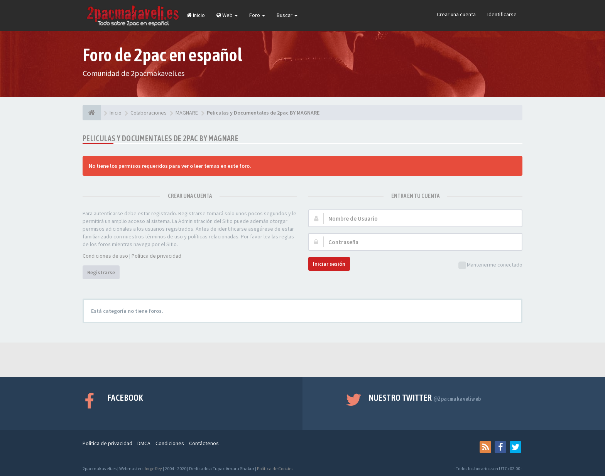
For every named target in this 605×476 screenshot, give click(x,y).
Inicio (196, 15)
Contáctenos (204, 443)
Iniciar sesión (329, 263)
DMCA (143, 443)
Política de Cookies (275, 468)
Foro (257, 15)
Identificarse (502, 14)
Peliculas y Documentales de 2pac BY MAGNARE (160, 138)
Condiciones (169, 443)
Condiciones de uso (105, 255)
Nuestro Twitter (425, 398)
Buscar (287, 15)
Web (227, 15)
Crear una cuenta (456, 14)
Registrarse (101, 272)
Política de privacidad (156, 255)
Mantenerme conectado (490, 265)
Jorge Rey (153, 468)
